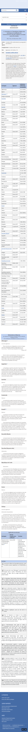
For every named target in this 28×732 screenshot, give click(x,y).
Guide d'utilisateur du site (7, 720)
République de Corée (6, 261)
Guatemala (4, 173)
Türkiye (3, 315)
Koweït (3, 205)
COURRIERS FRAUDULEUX (17, 725)
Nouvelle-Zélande (5, 233)
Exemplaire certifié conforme (12, 52)
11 (4, 544)
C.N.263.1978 (9, 58)
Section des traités (5, 697)
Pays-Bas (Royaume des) (7, 248)
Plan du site (4, 721)
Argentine (4, 98)
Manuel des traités (6, 708)
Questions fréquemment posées (8, 718)
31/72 (15, 66)
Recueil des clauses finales (7, 709)
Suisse (3, 308)
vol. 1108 (22, 55)
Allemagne (4, 94)
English (17, 1)
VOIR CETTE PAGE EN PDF (26, 14)
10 (5, 409)
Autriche (3, 107)
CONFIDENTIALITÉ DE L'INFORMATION (10, 727)
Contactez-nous (23, 1)
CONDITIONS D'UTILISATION (8, 728)
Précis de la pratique (6, 711)
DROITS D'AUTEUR (6, 725)
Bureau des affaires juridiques (8, 699)
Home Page (11, 5)
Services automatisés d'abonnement (9, 706)
